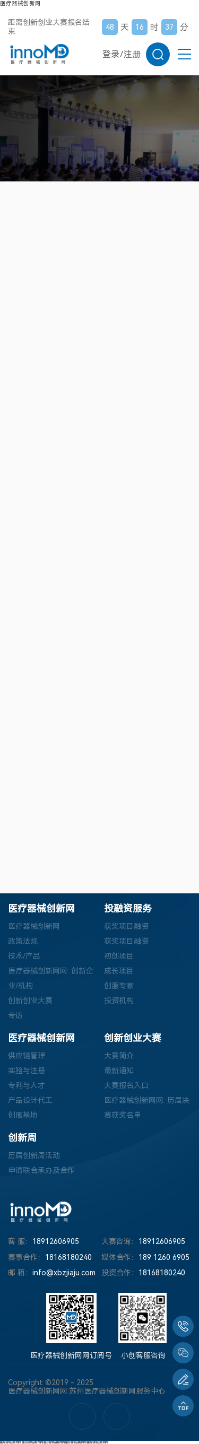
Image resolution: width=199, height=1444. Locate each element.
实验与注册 (26, 1070)
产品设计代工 (30, 1100)
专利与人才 (26, 1085)
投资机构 (119, 1000)
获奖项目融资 (126, 926)
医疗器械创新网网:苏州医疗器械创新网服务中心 (87, 1391)
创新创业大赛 (30, 1000)
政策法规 (23, 941)
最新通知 (119, 1070)
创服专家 (119, 985)
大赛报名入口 (126, 1085)
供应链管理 (26, 1055)
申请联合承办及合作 (41, 1170)
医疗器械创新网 (20, 3)
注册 (132, 54)
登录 (110, 54)
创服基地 (23, 1115)
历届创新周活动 (34, 1155)
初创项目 (119, 956)
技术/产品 (24, 956)
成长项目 (119, 971)
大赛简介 (119, 1055)
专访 (15, 1015)
